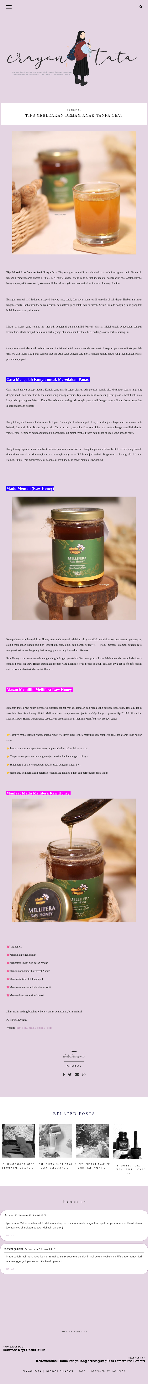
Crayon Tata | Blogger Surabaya (48, 1371)
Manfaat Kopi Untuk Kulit (24, 1350)
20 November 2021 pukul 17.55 (30, 1215)
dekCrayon (74, 1056)
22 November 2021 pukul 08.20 (40, 1249)
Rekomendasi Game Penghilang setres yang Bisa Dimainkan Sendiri (90, 1361)
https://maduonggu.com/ (35, 1027)
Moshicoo (118, 1371)
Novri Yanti (13, 1249)
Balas (10, 1235)
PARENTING (73, 1065)
